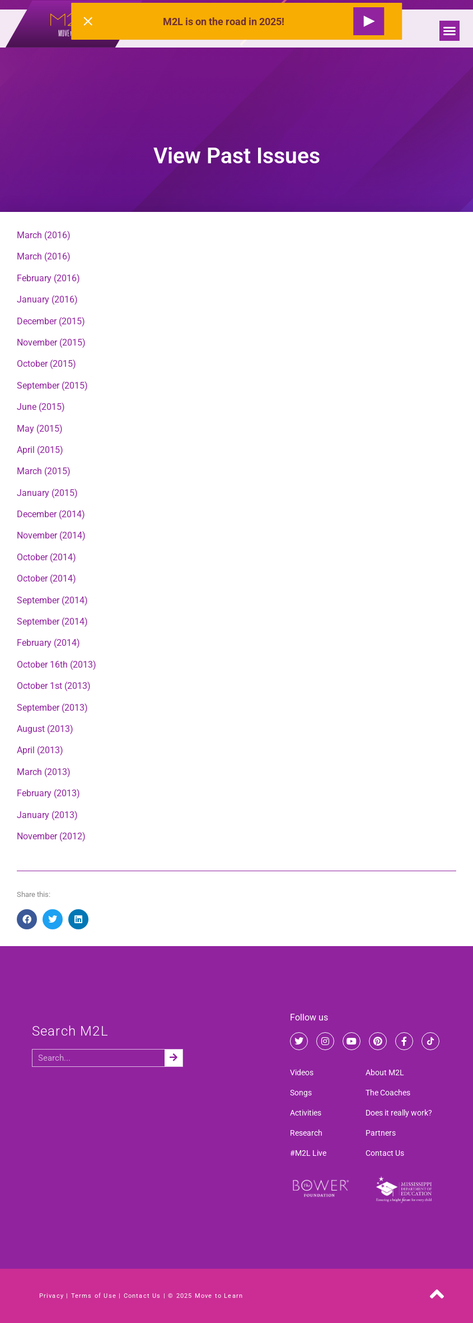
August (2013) (45, 729)
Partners (381, 1132)
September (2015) (52, 385)
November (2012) (51, 836)
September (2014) (52, 600)
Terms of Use (93, 1296)
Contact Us (385, 1153)
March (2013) (44, 772)
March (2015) (44, 471)
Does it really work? (399, 1112)
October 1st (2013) (54, 686)
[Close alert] (87, 21)
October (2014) (46, 557)
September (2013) (52, 707)
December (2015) (51, 321)
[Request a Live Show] (368, 21)
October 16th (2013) (56, 664)
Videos (301, 1072)
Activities (305, 1112)
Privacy (51, 1296)
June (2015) (41, 406)
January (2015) (47, 493)
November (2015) (51, 342)
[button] (449, 31)
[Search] (173, 1058)
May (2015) (40, 428)
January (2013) (47, 815)
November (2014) (51, 535)
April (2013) (40, 750)
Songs (301, 1092)
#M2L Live (308, 1153)
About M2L (385, 1072)
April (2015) (40, 450)
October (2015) (46, 363)
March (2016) (44, 235)
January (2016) (47, 299)
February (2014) (48, 642)
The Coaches (388, 1092)
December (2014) (51, 514)
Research (306, 1132)
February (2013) (48, 793)
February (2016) (48, 278)
